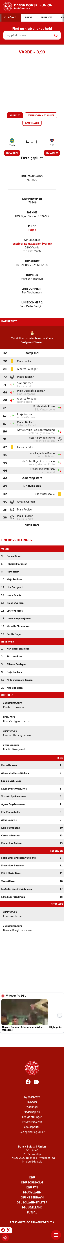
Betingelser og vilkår (32, 1131)
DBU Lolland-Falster (32, 1202)
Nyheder (32, 1101)
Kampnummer (32, 199)
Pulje (32, 226)
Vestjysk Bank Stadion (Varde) (32, 244)
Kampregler (32, 123)
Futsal (32, 1212)
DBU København (32, 1197)
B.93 (52, 146)
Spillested (32, 240)
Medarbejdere (32, 1111)
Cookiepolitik (32, 1126)
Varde (12, 146)
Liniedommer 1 (32, 289)
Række (32, 212)
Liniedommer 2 (32, 302)
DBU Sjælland (32, 1207)
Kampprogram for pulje (40, 116)
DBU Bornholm (32, 1182)
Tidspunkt (32, 261)
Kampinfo (15, 116)
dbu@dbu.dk (34, 1161)
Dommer (32, 275)
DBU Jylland (32, 1192)
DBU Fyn (32, 1187)
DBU (32, 1177)
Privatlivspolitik (32, 1121)
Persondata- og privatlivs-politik (32, 1222)
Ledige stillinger (32, 1116)
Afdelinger (32, 1106)
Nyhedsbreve (32, 1096)
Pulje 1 (32, 230)
